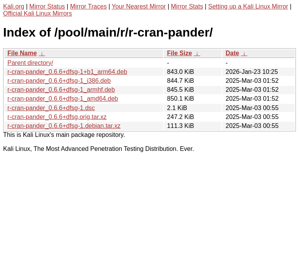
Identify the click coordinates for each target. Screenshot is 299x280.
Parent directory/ (30, 63)
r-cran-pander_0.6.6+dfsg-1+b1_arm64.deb (67, 71)
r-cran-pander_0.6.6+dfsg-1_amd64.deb (62, 98)
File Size (179, 53)
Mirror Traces (88, 6)
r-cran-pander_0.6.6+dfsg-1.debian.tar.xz (63, 125)
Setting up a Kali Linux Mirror (248, 6)
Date (232, 53)
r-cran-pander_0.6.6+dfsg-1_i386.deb (59, 80)
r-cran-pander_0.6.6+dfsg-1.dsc (51, 108)
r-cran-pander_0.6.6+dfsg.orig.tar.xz (57, 117)
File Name (22, 53)
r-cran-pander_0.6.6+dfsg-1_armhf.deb (61, 89)
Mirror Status (47, 6)
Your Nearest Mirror (139, 6)
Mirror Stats (187, 6)
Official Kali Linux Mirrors (37, 13)
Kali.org (13, 6)
